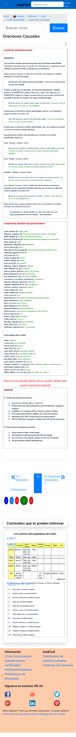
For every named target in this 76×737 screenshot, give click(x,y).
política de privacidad (33, 714)
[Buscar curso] (47, 4)
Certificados (13, 665)
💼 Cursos (18, 16)
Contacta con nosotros (58, 665)
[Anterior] (21, 483)
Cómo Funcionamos (18, 656)
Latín (43, 16)
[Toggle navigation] (6, 4)
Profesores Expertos (18, 669)
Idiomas (32, 16)
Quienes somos (15, 661)
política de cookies (56, 714)
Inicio (6, 16)
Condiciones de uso (12, 714)
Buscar (58, 28)
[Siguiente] (55, 483)
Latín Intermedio (16, 19)
